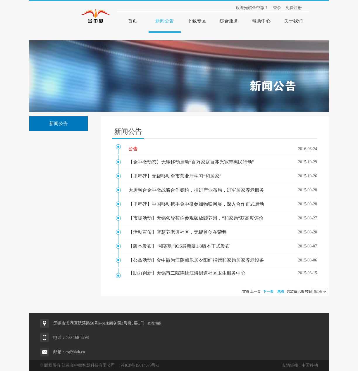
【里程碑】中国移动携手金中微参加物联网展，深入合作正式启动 (196, 204)
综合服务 (229, 20)
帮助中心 (261, 20)
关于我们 (293, 20)
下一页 (268, 291)
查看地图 (154, 323)
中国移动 (310, 365)
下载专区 (196, 20)
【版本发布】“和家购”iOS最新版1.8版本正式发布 (179, 246)
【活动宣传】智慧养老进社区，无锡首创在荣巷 (177, 232)
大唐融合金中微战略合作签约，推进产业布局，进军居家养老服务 (196, 190)
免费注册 (293, 8)
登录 (277, 8)
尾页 (280, 291)
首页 (132, 20)
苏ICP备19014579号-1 (140, 365)
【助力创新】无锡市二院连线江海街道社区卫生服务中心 (186, 273)
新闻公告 (164, 20)
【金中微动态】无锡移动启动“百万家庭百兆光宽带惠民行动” (191, 162)
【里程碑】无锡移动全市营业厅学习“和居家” (174, 176)
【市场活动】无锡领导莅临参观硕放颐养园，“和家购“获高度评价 (196, 218)
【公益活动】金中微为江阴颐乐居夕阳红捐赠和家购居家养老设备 (196, 260)
